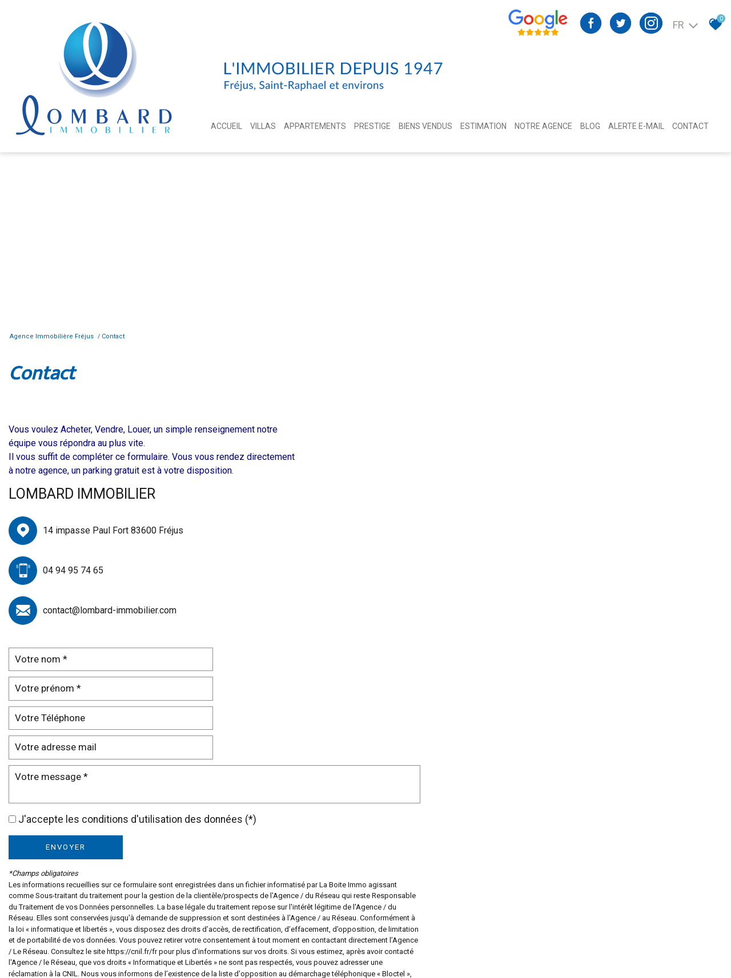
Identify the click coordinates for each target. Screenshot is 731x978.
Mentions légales (99, 943)
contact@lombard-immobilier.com (109, 610)
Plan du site (48, 943)
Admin (215, 943)
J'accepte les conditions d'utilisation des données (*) (442, 535)
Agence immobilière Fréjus (52, 336)
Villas (263, 126)
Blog (590, 126)
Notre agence (543, 126)
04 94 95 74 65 (73, 570)
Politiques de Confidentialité (489, 734)
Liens (193, 943)
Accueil (226, 126)
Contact (690, 126)
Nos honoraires (155, 943)
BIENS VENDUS (425, 126)
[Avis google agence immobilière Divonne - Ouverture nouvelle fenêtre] (538, 34)
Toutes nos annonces (265, 943)
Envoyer (370, 563)
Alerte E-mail (636, 126)
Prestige (372, 126)
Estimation (483, 126)
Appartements (315, 126)
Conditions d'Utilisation (594, 734)
